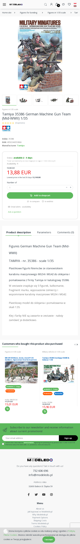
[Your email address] (30, 438)
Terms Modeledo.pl (40, 523)
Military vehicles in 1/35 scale (53, 352)
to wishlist (47, 201)
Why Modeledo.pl (40, 514)
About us (40, 508)
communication (29, 443)
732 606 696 (40, 471)
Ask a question (14, 212)
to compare (33, 201)
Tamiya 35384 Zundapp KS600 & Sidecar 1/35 (55, 359)
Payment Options (40, 517)
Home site (6, 12)
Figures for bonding (28, 12)
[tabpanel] (21, 381)
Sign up (68, 438)
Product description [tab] (18, 232)
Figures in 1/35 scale (57, 12)
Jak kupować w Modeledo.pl (40, 511)
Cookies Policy (40, 526)
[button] (45, 4)
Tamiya (21, 145)
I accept (49, 539)
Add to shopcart (40, 195)
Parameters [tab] (44, 232)
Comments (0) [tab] (65, 232)
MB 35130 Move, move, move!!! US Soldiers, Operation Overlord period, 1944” (21, 360)
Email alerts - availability (19, 206)
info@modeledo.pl (41, 475)
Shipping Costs (40, 520)
